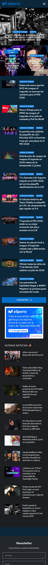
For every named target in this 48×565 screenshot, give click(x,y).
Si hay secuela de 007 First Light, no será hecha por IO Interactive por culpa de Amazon (33, 492)
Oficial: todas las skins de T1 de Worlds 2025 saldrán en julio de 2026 (32, 267)
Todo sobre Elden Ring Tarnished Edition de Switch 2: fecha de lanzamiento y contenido (32, 373)
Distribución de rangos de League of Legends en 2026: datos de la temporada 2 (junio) (32, 162)
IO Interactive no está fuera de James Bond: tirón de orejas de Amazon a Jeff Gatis (32, 425)
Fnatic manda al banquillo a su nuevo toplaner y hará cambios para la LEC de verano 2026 (24, 37)
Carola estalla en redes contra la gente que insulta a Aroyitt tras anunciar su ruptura (32, 456)
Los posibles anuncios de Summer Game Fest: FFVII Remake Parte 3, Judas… (32, 409)
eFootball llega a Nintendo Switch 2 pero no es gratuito (33, 439)
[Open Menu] (44, 4)
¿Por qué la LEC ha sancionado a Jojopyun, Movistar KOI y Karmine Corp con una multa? (12, 65)
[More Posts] (24, 300)
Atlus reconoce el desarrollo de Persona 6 (33, 353)
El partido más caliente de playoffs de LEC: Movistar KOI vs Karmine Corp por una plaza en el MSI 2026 (32, 137)
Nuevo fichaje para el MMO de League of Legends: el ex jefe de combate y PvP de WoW (31, 114)
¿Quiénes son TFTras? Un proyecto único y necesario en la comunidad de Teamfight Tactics (32, 473)
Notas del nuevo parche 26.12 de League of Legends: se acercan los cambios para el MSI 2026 (31, 91)
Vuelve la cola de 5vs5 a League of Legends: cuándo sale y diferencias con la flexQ (32, 247)
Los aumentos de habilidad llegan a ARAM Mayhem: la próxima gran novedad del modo (32, 287)
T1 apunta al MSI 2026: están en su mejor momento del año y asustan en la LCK (31, 228)
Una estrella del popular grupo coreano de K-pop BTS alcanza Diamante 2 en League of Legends (37, 65)
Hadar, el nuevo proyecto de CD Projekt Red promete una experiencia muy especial (33, 391)
